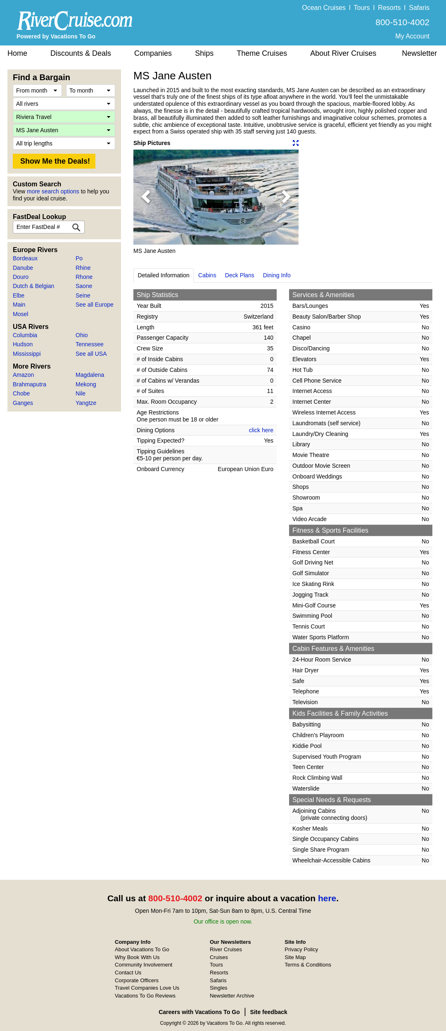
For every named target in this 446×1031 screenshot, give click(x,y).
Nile (80, 393)
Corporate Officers (137, 980)
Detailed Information (164, 275)
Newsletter (419, 53)
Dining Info (277, 275)
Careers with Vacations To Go (199, 1012)
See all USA (91, 353)
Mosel (20, 314)
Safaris (419, 7)
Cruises (219, 957)
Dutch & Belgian (33, 286)
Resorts (389, 7)
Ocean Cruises (324, 7)
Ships (204, 53)
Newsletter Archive (232, 996)
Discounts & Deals (80, 53)
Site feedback (268, 1012)
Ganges (23, 403)
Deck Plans (239, 275)
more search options (53, 191)
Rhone (84, 277)
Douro (20, 277)
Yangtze (86, 403)
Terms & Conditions (308, 965)
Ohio (82, 335)
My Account (412, 36)
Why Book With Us (137, 957)
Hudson (23, 344)
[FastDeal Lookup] (76, 227)
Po (79, 258)
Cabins (207, 275)
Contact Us (128, 972)
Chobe (21, 393)
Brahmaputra (29, 384)
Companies (153, 53)
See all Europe (95, 304)
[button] (145, 197)
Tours (361, 7)
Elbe (18, 295)
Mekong (86, 384)
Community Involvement (143, 965)
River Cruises (226, 949)
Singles (219, 988)
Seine (83, 295)
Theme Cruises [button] (262, 53)
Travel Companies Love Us (147, 988)
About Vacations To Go (142, 949)
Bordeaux (25, 258)
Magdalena (90, 374)
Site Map (295, 957)
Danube (23, 267)
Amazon (23, 374)
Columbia (25, 335)
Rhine (83, 267)
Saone (84, 286)
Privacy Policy (301, 949)
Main (19, 304)
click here (261, 430)
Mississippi (27, 353)
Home (17, 53)
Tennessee (90, 344)
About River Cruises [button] (343, 53)
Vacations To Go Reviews (145, 996)
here (327, 898)
